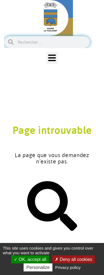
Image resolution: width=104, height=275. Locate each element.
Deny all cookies (73, 259)
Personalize (38, 267)
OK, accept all (30, 259)
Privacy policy (68, 267)
